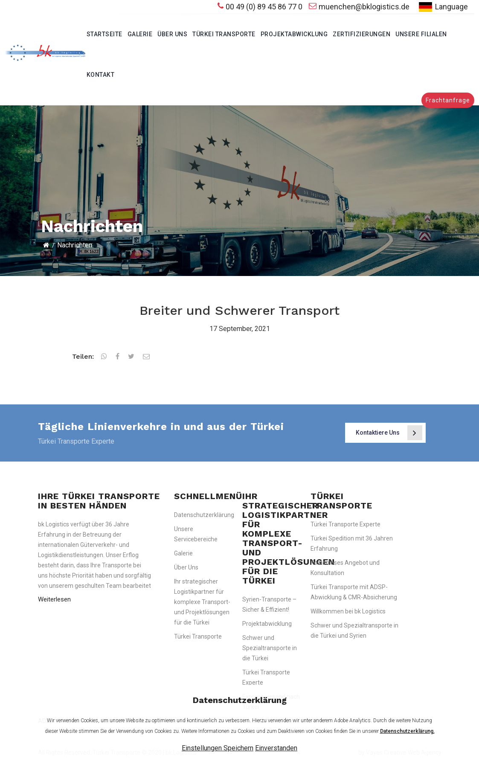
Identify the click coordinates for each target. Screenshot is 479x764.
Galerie (140, 34)
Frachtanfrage (448, 100)
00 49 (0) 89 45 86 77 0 (260, 6)
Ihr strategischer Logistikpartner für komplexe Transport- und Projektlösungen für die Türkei (202, 602)
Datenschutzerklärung (204, 514)
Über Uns (172, 34)
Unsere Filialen (421, 34)
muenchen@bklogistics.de (359, 6)
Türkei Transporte (223, 34)
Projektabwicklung (294, 34)
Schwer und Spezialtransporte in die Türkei (269, 648)
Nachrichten (74, 245)
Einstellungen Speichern (217, 748)
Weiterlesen (54, 599)
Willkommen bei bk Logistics (348, 611)
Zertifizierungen (361, 34)
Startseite (104, 34)
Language (442, 7)
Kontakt (101, 74)
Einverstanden (276, 748)
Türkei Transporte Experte (345, 524)
